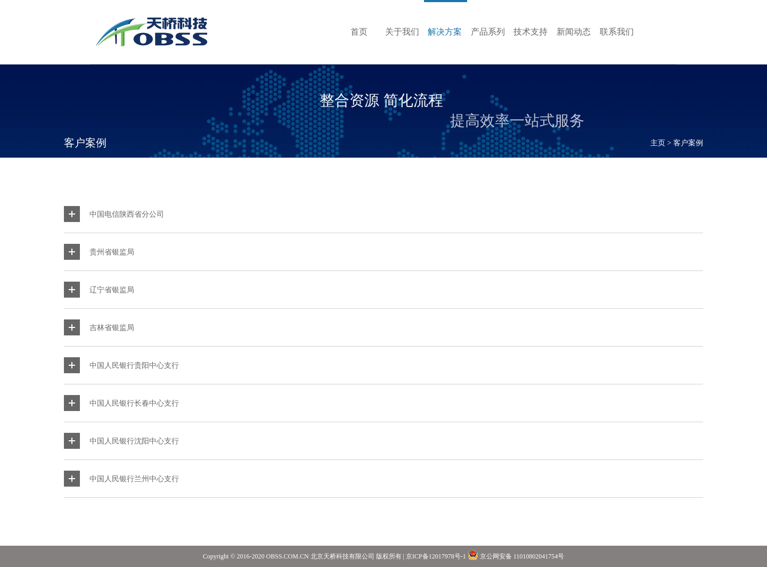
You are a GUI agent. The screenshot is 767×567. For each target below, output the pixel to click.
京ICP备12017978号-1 (436, 556)
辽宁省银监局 (111, 289)
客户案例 (688, 143)
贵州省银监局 (111, 252)
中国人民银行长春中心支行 (134, 403)
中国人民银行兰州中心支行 (134, 478)
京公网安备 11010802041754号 (516, 554)
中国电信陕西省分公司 (126, 214)
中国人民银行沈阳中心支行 (134, 441)
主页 (657, 143)
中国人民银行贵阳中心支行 (134, 365)
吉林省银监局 (111, 327)
